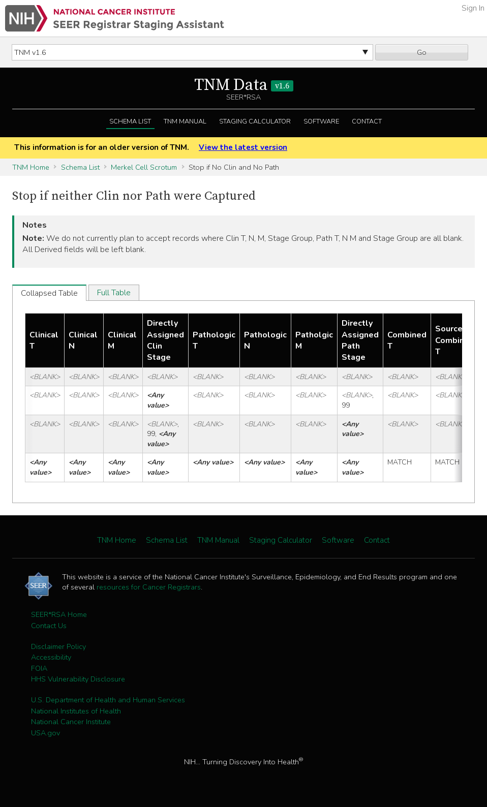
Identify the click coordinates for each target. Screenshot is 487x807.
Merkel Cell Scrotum (144, 167)
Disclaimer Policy (58, 646)
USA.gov (45, 733)
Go (422, 52)
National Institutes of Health (76, 711)
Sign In (473, 8)
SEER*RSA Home (59, 614)
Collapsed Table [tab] (49, 293)
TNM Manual (185, 121)
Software (321, 121)
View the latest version (243, 147)
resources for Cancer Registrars (149, 587)
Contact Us (49, 625)
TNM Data (243, 85)
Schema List (130, 121)
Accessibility (51, 657)
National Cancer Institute (71, 722)
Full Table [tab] (114, 292)
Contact (367, 121)
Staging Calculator (255, 121)
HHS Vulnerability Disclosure (78, 679)
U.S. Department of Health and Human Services (108, 700)
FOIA (39, 668)
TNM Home (30, 167)
